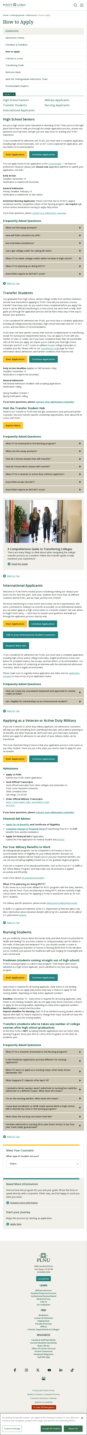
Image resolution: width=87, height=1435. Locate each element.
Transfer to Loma (14, 58)
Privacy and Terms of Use (43, 1390)
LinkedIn (61, 1370)
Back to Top (13, 283)
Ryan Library (44, 1345)
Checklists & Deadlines (16, 44)
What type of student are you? (22, 1156)
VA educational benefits (32, 877)
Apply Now (15, 1224)
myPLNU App (43, 1357)
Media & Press (43, 1299)
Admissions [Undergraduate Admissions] (12, 31)
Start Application (15, 154)
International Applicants (19, 110)
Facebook (15, 1370)
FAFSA (60, 839)
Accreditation (43, 1304)
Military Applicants (57, 100)
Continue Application (43, 154)
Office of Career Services (43, 1348)
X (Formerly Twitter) (38, 1370)
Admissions (31, 15)
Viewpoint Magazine (43, 1354)
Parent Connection (43, 1351)
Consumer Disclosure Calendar (43, 1398)
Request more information (24, 1202)
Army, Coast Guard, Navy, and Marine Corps (27, 802)
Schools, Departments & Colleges (43, 1329)
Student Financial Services (43, 1293)
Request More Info (16, 645)
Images (43, 1378)
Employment (43, 1320)
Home (5, 15)
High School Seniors (16, 100)
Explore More (13, 425)
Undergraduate (17, 15)
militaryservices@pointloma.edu (61, 903)
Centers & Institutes (43, 1318)
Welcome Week (13, 72)
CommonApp (54, 163)
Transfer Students (15, 105)
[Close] (82, 1418)
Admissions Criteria (14, 37)
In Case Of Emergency (43, 1407)
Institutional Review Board (43, 1296)
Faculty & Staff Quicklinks (44, 1340)
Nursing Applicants (57, 105)
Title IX (43, 1301)
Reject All (73, 1428)
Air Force (10, 805)
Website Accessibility (43, 1402)
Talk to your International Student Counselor (30, 634)
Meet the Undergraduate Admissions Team (26, 79)
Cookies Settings (12, 1428)
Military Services (43, 1290)
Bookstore (43, 1315)
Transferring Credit (14, 65)
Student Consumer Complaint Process (43, 1394)
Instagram (26, 1370)
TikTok (72, 1370)
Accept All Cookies (51, 1428)
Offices (43, 1326)
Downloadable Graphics (17, 86)
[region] (43, 1424)
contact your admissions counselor (49, 213)
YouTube (49, 1370)
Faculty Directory (43, 1323)
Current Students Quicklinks (43, 1342)
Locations (43, 1278)
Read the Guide (20, 563)
